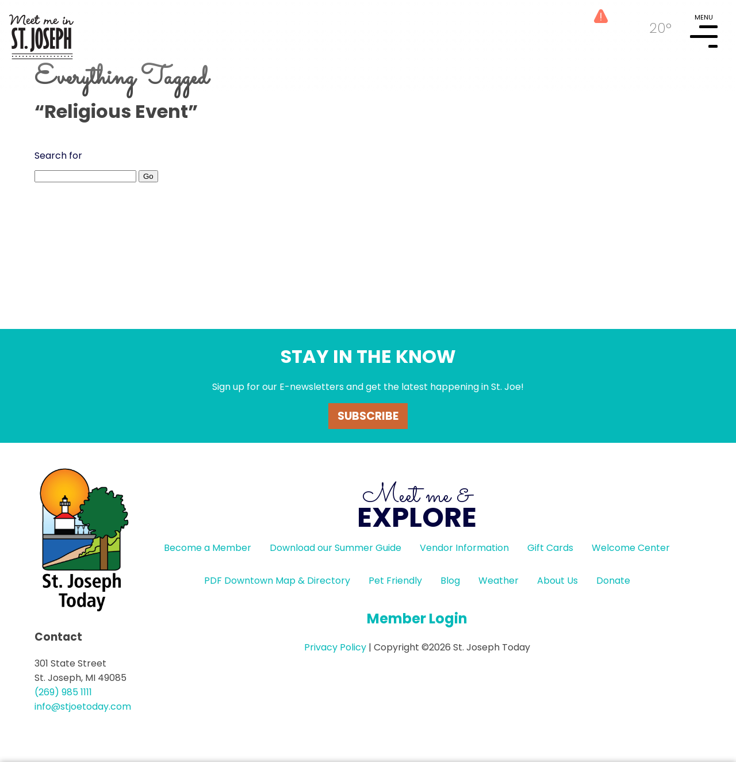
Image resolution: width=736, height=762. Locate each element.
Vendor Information (464, 547)
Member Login (417, 618)
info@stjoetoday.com (82, 706)
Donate (613, 580)
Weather (498, 580)
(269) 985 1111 (63, 692)
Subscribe (368, 416)
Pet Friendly (395, 580)
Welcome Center (631, 547)
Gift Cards (550, 547)
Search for (58, 155)
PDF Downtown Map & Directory (277, 580)
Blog (450, 580)
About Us (557, 580)
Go (148, 176)
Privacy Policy (335, 647)
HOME (41, 32)
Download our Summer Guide (335, 547)
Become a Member (207, 547)
